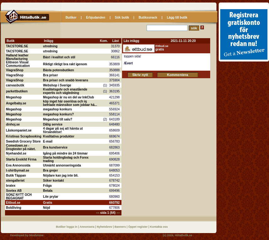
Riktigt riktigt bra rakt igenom (65, 64)
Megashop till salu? (57, 119)
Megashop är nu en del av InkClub (68, 97)
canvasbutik (15, 85)
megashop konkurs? (58, 114)
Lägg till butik (177, 17)
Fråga (47, 185)
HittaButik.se (183, 235)
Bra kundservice (55, 147)
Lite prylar (50, 196)
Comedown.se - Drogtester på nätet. (21, 147)
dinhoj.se (13, 124)
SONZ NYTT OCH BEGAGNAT (19, 196)
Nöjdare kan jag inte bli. (60, 175)
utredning (50, 46)
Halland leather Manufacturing (17, 57)
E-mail (48, 141)
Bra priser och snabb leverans (65, 80)
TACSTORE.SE (17, 46)
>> (118, 212)
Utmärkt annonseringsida (62, 165)
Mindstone (36, 235)
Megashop (13, 97)
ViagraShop (14, 70)
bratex (10, 185)
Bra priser (50, 75)
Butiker (70, 17)
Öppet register (138, 226)
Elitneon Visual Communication (18, 64)
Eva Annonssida (18, 165)
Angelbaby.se (16, 103)
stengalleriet (15, 180)
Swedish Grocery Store (23, 141)
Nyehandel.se (16, 153)
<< (98, 212)
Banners (121, 226)
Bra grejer (50, 170)
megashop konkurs (57, 109)
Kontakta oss (159, 226)
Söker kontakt (53, 180)
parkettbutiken (17, 91)
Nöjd (46, 207)
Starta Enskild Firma (21, 159)
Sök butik (122, 17)
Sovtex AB (14, 190)
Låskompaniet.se (18, 130)
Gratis (47, 202)
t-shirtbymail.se (17, 170)
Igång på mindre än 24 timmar (65, 153)
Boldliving (13, 207)
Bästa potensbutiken (58, 70)
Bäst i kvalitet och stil (59, 57)
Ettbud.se (13, 202)
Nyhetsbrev (105, 226)
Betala (48, 190)
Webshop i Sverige (57, 85)
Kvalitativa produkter (58, 136)
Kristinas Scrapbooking (23, 136)
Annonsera (87, 226)
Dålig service (53, 124)
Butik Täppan (16, 175)
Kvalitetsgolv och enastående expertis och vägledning (65, 91)
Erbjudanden (95, 17)
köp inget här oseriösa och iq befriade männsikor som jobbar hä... (70, 103)
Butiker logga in (67, 226)
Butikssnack (148, 17)
